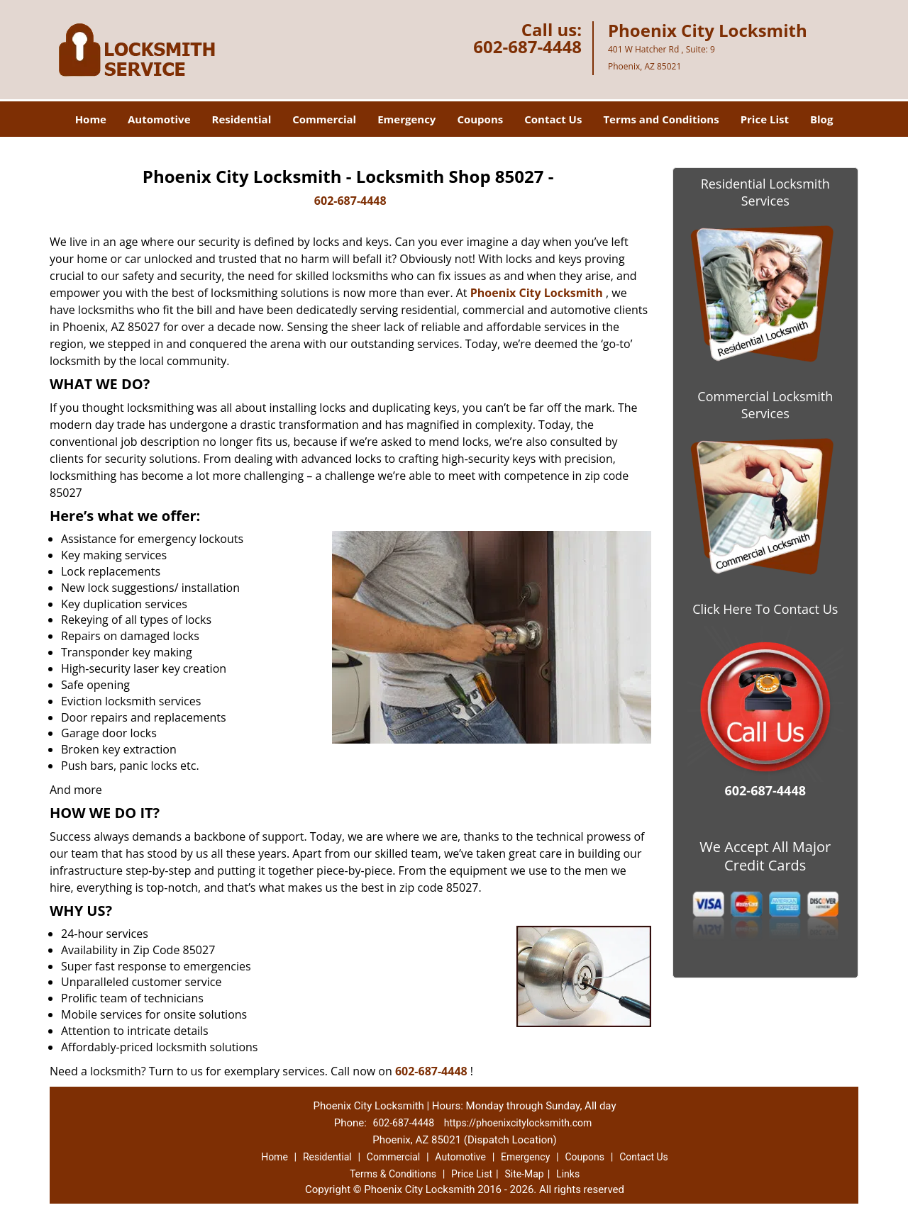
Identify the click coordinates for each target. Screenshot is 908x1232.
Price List (765, 119)
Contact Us (553, 119)
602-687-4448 (527, 46)
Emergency (406, 119)
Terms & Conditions (393, 1174)
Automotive (159, 119)
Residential (242, 119)
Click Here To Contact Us (765, 608)
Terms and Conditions (661, 119)
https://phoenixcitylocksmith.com (518, 1123)
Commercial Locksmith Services (765, 405)
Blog (821, 119)
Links (568, 1174)
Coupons (480, 119)
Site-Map (523, 1174)
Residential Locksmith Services (765, 192)
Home (90, 119)
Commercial (324, 119)
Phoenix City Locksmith (536, 293)
